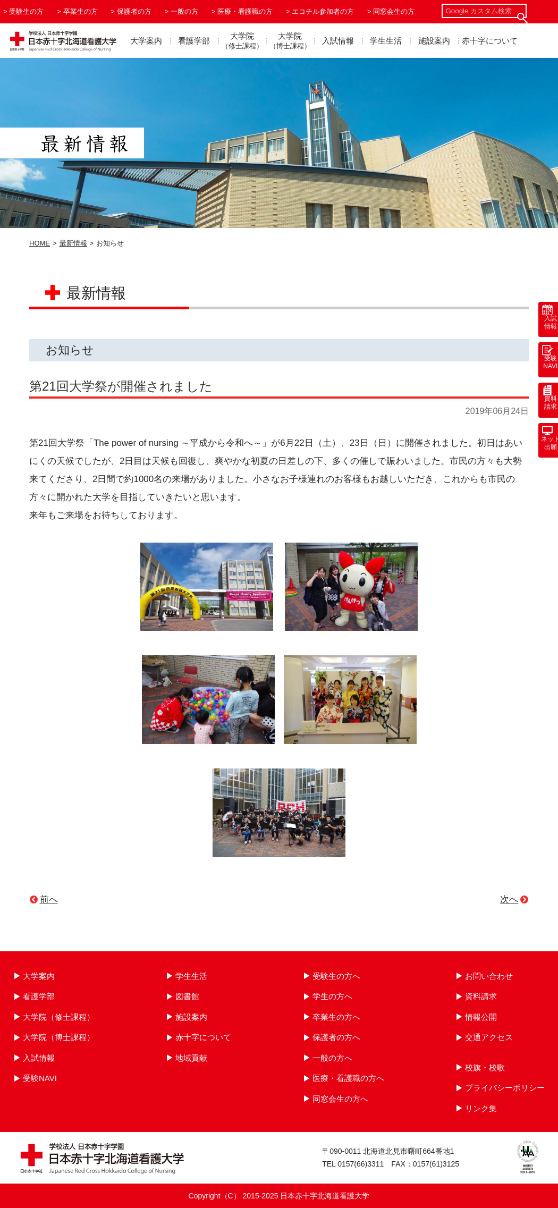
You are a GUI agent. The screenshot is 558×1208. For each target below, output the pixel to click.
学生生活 (386, 40)
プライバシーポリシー (505, 1087)
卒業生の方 (80, 11)
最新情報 (73, 243)
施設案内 (434, 40)
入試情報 (338, 40)
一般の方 (184, 11)
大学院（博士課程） (59, 1037)
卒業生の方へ (336, 1016)
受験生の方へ (336, 976)
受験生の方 (26, 11)
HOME (39, 243)
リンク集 (481, 1108)
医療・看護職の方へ (348, 1078)
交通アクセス (489, 1037)
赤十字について (490, 40)
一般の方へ (332, 1057)
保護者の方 (134, 11)
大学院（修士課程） (59, 1016)
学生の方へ (332, 996)
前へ (49, 899)
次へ (509, 899)
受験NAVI (40, 1078)
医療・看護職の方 (245, 11)
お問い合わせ (489, 976)
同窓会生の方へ (340, 1098)
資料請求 (481, 996)
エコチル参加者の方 (323, 11)
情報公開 (481, 1016)
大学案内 (146, 40)
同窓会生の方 (394, 11)
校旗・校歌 (485, 1067)
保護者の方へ (336, 1037)
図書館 (187, 996)
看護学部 (194, 40)
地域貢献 (191, 1057)
